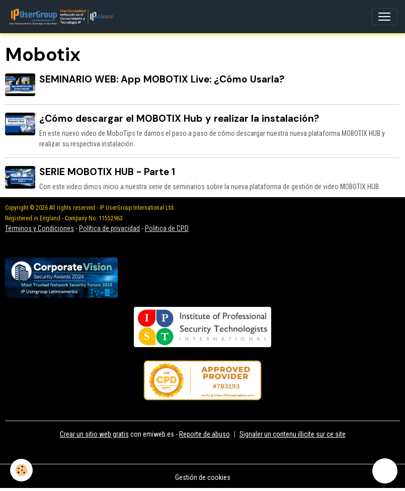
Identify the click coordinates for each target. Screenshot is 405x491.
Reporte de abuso (204, 434)
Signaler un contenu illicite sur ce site (292, 434)
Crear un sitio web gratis (94, 434)
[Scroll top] (384, 470)
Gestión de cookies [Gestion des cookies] (202, 477)
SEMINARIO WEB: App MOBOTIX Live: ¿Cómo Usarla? (161, 79)
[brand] (63, 16)
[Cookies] (21, 470)
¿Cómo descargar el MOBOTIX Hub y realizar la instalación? (179, 118)
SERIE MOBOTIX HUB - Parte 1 (107, 172)
